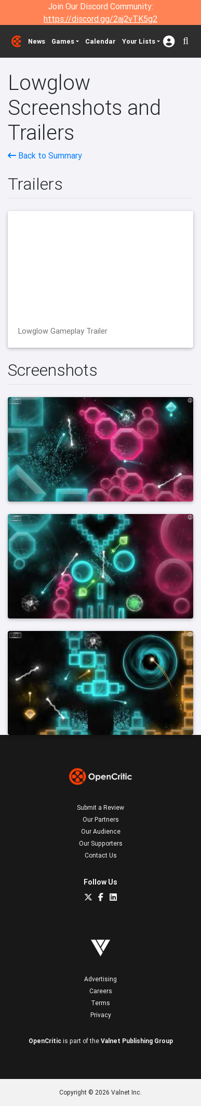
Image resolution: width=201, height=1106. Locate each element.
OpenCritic (45, 1041)
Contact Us (101, 855)
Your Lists (138, 41)
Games (62, 41)
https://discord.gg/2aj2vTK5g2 (100, 19)
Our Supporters (101, 843)
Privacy (100, 1015)
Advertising (100, 979)
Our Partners (101, 819)
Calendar (100, 41)
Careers (100, 991)
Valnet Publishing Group (137, 1041)
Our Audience (100, 831)
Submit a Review (100, 807)
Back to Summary (45, 155)
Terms (100, 1003)
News (36, 41)
